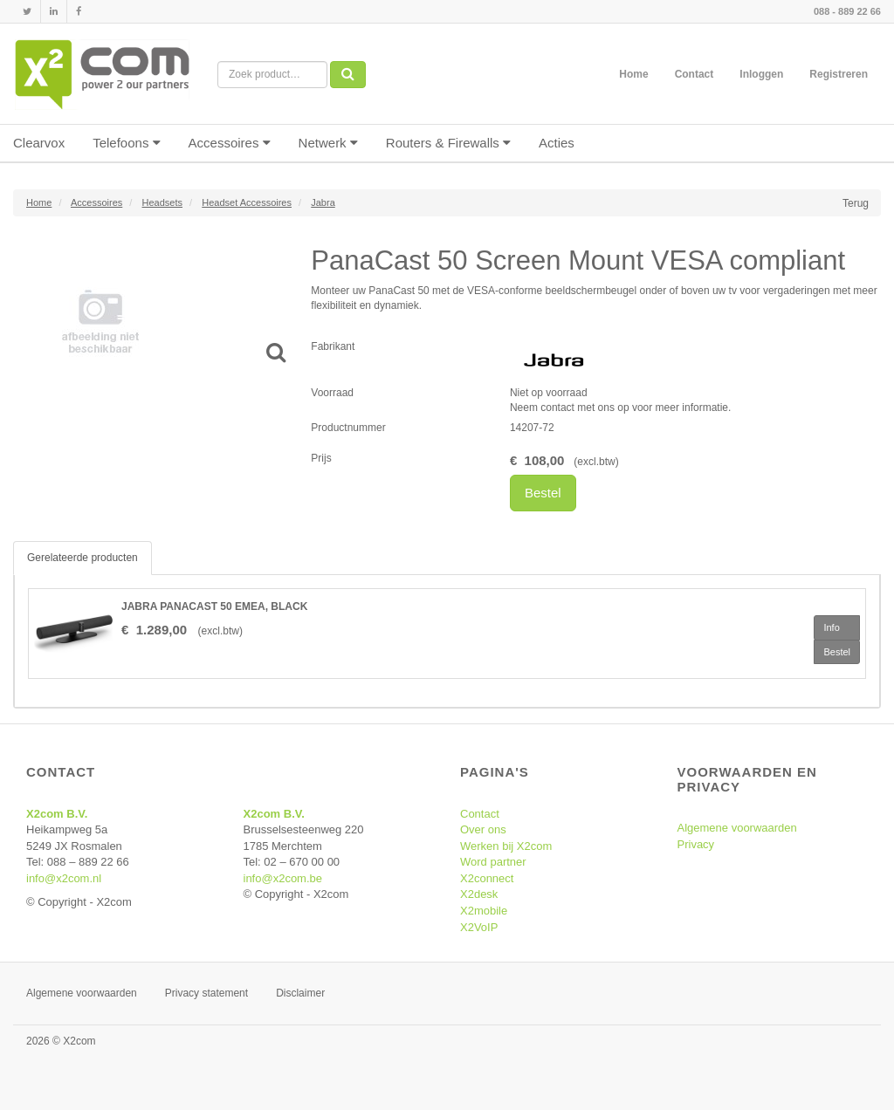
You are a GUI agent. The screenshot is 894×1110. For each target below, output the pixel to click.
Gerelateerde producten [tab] (82, 558)
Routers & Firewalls (448, 142)
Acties (556, 142)
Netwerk (328, 142)
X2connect (486, 878)
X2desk (479, 894)
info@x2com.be (283, 878)
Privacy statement (206, 993)
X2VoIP (479, 927)
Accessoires (230, 142)
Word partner (493, 861)
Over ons (483, 829)
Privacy (696, 844)
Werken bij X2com (506, 846)
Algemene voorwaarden (737, 827)
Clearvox (39, 142)
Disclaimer (300, 993)
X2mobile (483, 910)
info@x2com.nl (63, 878)
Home (633, 74)
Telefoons (126, 142)
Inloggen (761, 74)
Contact (694, 74)
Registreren (838, 74)
